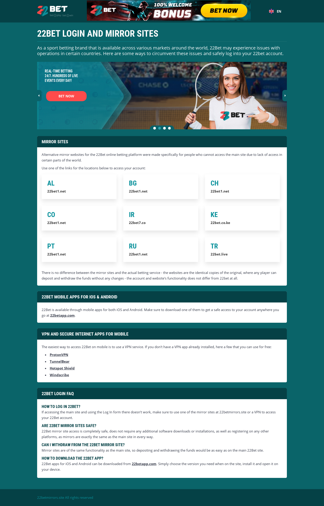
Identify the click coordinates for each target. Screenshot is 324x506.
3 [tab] (165, 129)
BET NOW (66, 96)
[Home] (55, 11)
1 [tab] (155, 129)
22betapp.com (62, 315)
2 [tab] (160, 129)
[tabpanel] (162, 95)
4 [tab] (170, 129)
